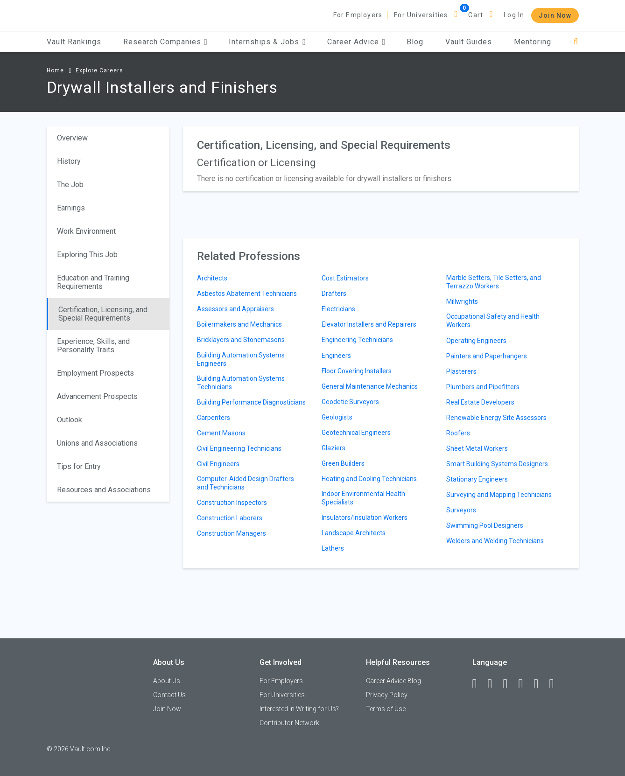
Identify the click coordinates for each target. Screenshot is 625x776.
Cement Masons (221, 433)
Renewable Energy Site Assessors (496, 417)
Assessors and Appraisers (235, 309)
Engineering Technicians (357, 339)
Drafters (334, 293)
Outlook (69, 419)
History (69, 161)
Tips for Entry (79, 466)
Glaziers (333, 448)
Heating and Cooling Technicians (369, 478)
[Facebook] (478, 684)
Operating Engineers (476, 340)
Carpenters (213, 417)
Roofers (458, 433)
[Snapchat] (555, 684)
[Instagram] (525, 684)
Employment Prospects (95, 373)
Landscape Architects (354, 533)
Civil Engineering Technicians (239, 448)
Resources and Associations (104, 489)
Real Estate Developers (480, 402)
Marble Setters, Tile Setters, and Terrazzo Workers (493, 282)
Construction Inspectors (232, 502)
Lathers (333, 548)
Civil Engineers (218, 464)
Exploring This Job (87, 254)
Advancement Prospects (97, 396)
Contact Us (169, 695)
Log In (514, 15)
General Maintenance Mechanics (370, 386)
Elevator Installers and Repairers (369, 324)
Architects (212, 278)
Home (55, 70)
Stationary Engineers (477, 479)
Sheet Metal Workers (477, 448)
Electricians (338, 309)
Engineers (336, 355)
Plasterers (461, 371)
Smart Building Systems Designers (497, 464)
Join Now (555, 15)
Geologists (337, 417)
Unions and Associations (97, 443)
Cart (475, 15)
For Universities (421, 15)
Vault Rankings (74, 41)
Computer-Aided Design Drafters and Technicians (245, 483)
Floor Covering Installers (357, 371)
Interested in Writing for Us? (299, 709)
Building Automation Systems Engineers (241, 359)
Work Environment (86, 231)
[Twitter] (509, 684)
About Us (166, 681)
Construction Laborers (229, 518)
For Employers (358, 15)
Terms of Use (386, 709)
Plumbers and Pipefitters (483, 387)
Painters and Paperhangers (486, 356)
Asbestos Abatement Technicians (247, 293)
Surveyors (461, 510)
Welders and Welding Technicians (495, 541)
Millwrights (462, 301)
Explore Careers (99, 70)
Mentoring (532, 41)
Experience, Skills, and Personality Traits (93, 345)
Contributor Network (289, 723)
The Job (70, 184)
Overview (72, 137)
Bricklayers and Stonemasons (241, 339)
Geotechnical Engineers (356, 432)
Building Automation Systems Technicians (241, 383)
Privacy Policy (386, 695)
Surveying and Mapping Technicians (499, 494)
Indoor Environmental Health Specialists (363, 498)
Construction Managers (231, 533)
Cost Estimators (345, 278)
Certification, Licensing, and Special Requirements (102, 313)
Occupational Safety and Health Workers (493, 321)
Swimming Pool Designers (484, 525)
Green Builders (343, 463)
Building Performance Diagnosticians (251, 402)
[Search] (575, 41)
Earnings (71, 207)
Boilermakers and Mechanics (239, 324)
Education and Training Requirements (93, 282)
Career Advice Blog (393, 681)
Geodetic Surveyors (350, 401)
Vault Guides (468, 41)
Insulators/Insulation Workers (364, 517)
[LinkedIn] (494, 684)
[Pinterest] (540, 684)
